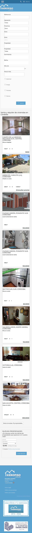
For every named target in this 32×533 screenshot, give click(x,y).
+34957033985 (9, 483)
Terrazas (7, 90)
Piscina (7, 96)
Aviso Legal (8, 487)
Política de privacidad (14, 449)
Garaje (7, 84)
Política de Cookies (10, 492)
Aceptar (12, 449)
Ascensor (7, 79)
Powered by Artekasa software (23, 496)
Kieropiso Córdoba (10, 478)
